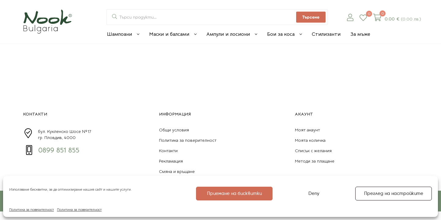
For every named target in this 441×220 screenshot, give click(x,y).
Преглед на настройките (393, 193)
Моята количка (310, 140)
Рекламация (171, 161)
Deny (313, 193)
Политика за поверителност (31, 209)
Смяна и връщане (177, 171)
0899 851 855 (58, 150)
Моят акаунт (307, 130)
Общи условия (174, 130)
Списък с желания (313, 150)
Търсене (310, 17)
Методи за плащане (314, 161)
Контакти (168, 150)
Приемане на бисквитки (234, 193)
